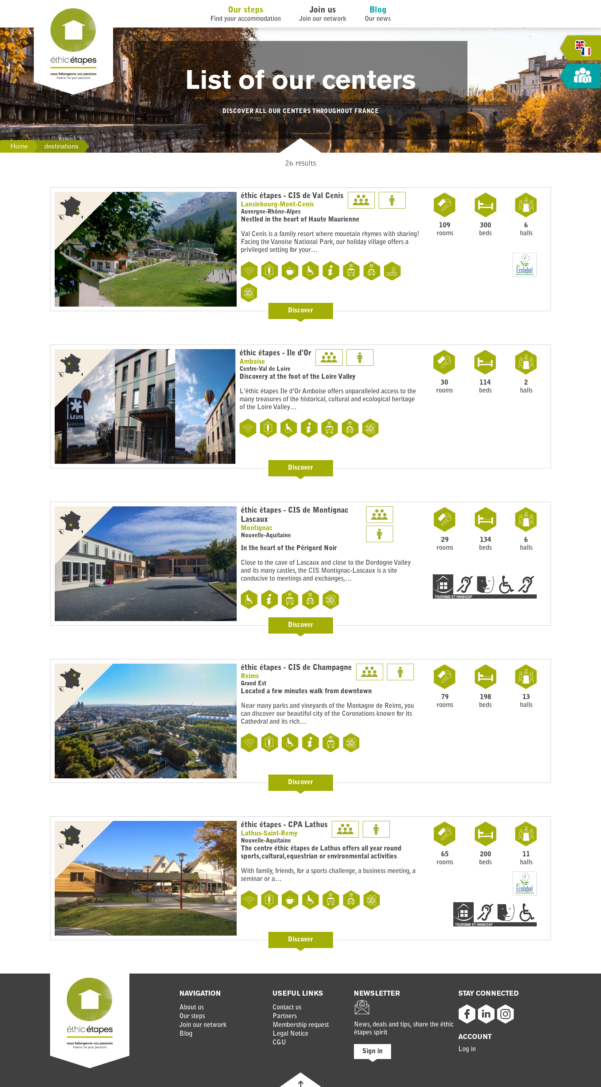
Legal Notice (290, 1034)
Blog (377, 10)
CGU (279, 1042)
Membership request (301, 1025)
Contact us (287, 1007)
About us (191, 1007)
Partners (285, 1016)
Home (19, 146)
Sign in (372, 1051)
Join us (323, 10)
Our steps (245, 10)
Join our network (203, 1025)
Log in (467, 1049)
